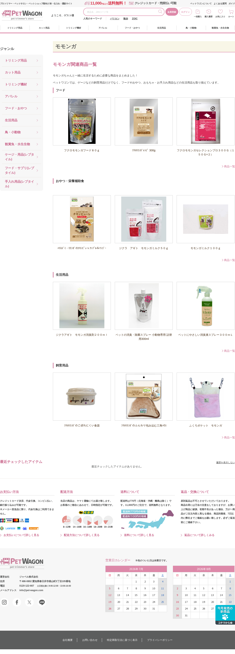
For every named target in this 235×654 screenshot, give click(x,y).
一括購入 (198, 16)
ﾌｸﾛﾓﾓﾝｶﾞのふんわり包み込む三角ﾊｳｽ (143, 425)
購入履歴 (208, 16)
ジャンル (7, 49)
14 (127, 595)
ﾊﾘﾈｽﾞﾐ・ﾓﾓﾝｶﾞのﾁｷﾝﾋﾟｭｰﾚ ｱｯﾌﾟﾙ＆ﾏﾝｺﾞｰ (82, 248)
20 (118, 602)
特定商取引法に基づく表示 (122, 640)
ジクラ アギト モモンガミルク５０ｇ (143, 248)
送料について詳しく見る (139, 535)
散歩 (125, 18)
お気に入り (220, 16)
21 (127, 602)
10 (153, 588)
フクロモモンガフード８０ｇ (82, 150)
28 (127, 608)
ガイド (232, 3)
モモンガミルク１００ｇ (206, 248)
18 (162, 595)
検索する (161, 12)
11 (162, 588)
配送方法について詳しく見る (81, 535)
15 (136, 595)
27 (118, 608)
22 (136, 602)
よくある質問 (220, 3)
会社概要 (67, 640)
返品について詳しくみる (199, 535)
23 (145, 602)
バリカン (114, 18)
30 (145, 608)
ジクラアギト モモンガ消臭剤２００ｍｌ (82, 334)
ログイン (185, 12)
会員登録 (171, 12)
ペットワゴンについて (201, 3)
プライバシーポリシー (160, 640)
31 (153, 608)
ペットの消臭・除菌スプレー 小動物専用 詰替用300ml (144, 336)
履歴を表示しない (225, 462)
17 (153, 595)
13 (118, 595)
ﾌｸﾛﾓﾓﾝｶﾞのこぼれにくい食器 (82, 425)
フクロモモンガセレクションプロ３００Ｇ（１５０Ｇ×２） (205, 152)
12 (109, 595)
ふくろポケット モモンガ (205, 425)
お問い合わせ (90, 640)
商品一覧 (229, 166)
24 (153, 602)
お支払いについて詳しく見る (21, 535)
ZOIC (135, 18)
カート (231, 16)
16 (145, 595)
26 (109, 608)
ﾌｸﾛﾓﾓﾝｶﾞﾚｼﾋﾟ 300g (143, 150)
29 (136, 608)
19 (109, 602)
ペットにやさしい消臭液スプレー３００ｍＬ (205, 334)
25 (162, 602)
